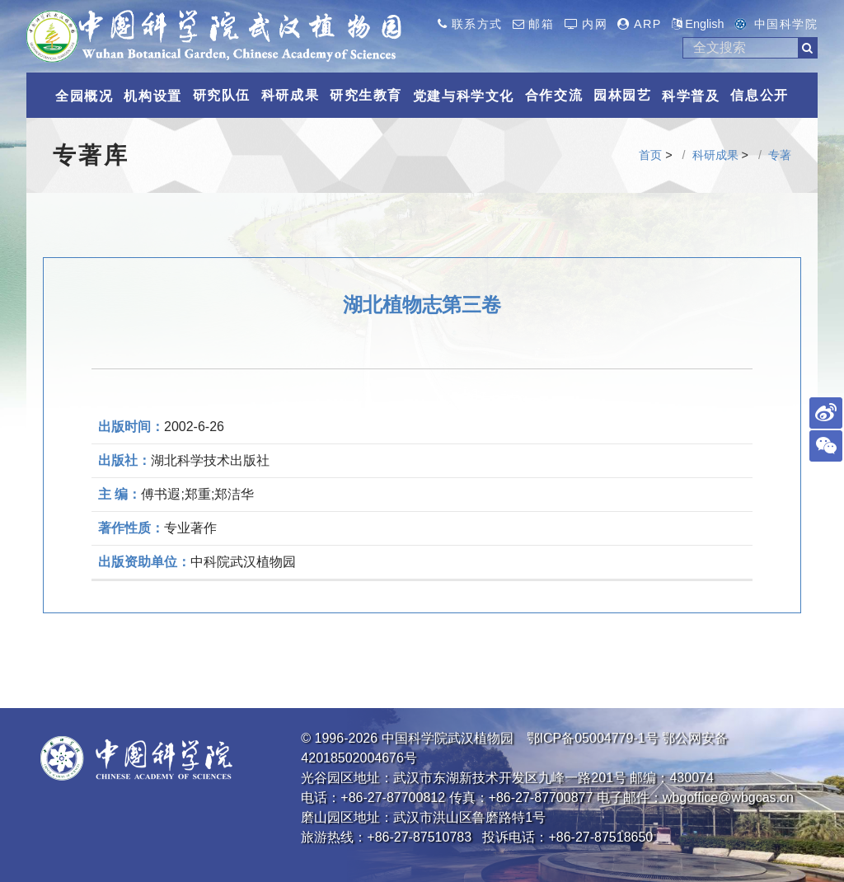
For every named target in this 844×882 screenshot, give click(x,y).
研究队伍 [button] (222, 95)
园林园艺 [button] (622, 95)
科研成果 (715, 155)
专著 (779, 155)
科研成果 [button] (290, 95)
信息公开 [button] (759, 95)
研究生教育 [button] (366, 95)
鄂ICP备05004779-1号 (593, 738)
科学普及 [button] (691, 96)
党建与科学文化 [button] (463, 96)
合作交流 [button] (554, 95)
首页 (650, 155)
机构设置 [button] (152, 96)
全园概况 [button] (84, 96)
